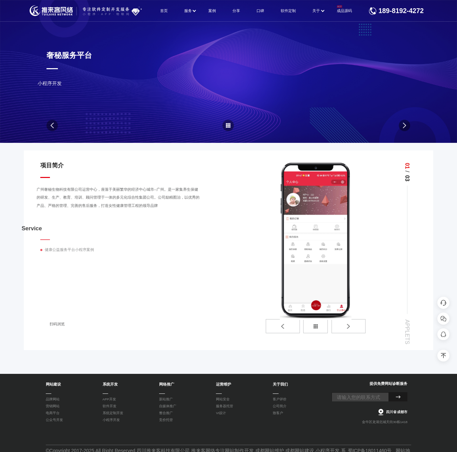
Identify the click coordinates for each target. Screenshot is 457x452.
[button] (336, 326)
